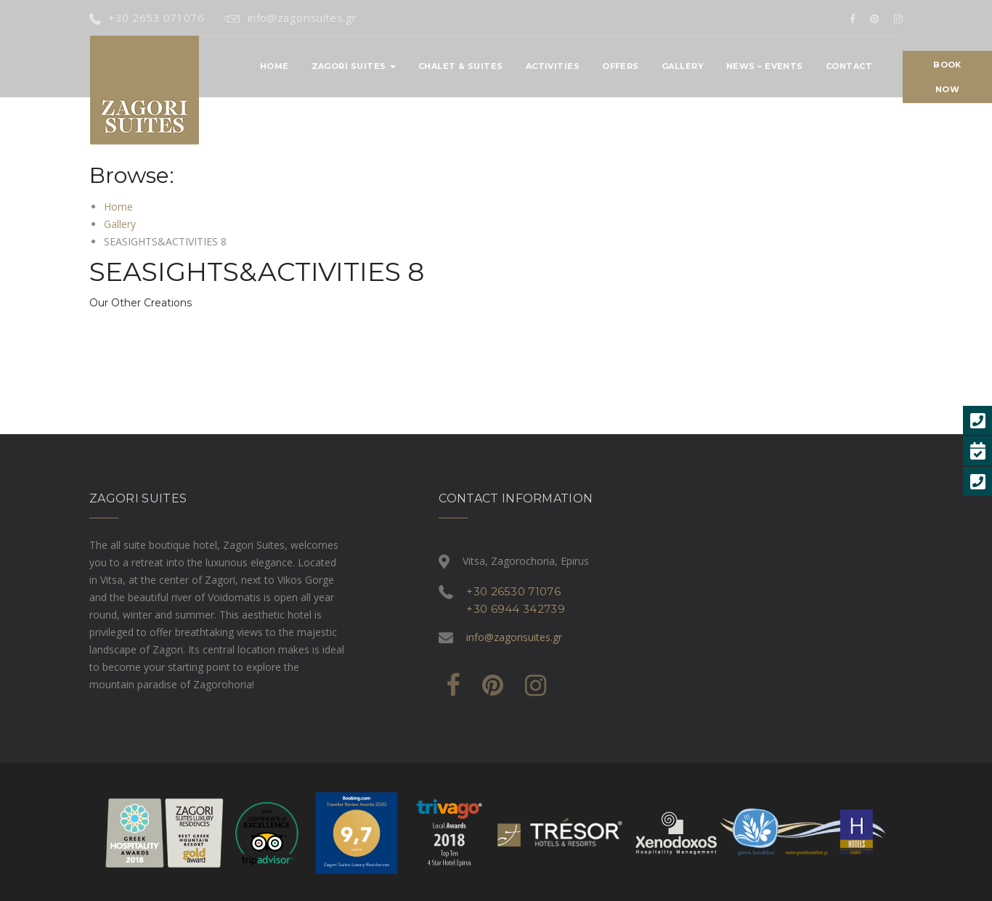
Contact (849, 66)
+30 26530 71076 (513, 591)
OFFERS (620, 66)
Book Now (947, 77)
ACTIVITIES (553, 66)
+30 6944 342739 (515, 609)
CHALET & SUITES (460, 66)
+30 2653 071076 (146, 17)
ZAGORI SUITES (354, 66)
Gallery (683, 66)
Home (274, 66)
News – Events (764, 66)
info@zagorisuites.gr (290, 17)
